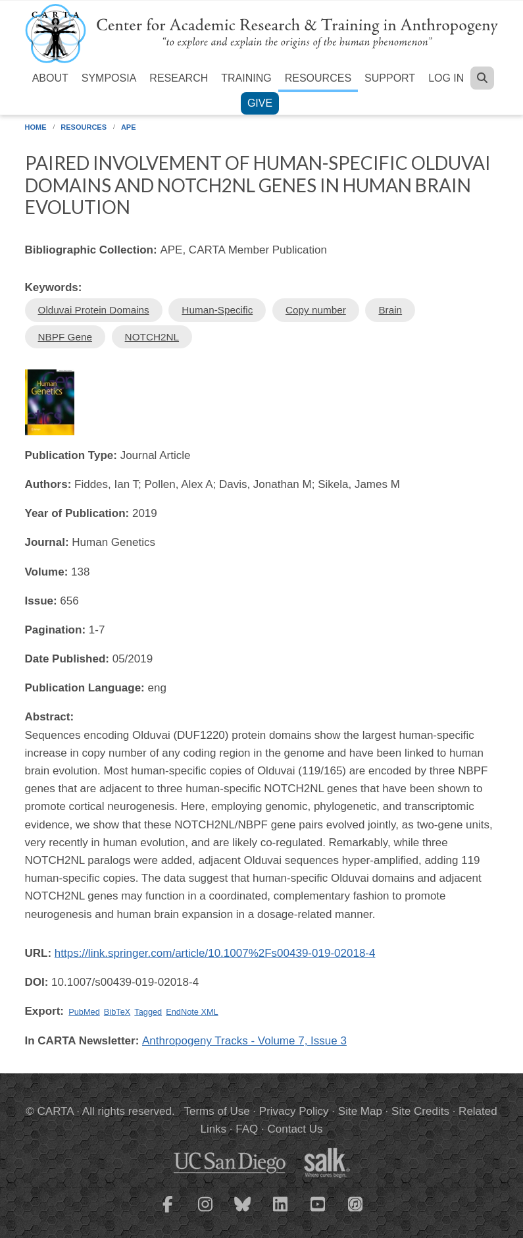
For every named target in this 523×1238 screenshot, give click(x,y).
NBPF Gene (65, 336)
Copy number (316, 309)
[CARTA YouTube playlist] (317, 1212)
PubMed (84, 1012)
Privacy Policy (294, 1111)
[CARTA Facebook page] (167, 1212)
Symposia (109, 78)
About (50, 78)
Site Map (360, 1111)
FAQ (247, 1129)
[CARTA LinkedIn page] (280, 1212)
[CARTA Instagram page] (205, 1212)
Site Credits (420, 1111)
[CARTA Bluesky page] (242, 1212)
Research (178, 78)
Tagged (148, 1012)
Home (36, 127)
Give (259, 103)
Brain (390, 309)
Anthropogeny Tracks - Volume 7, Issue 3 (244, 1041)
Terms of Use (217, 1111)
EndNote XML (192, 1012)
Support (389, 78)
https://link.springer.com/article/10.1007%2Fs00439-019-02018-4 (215, 953)
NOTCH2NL (152, 336)
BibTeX (117, 1012)
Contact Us (294, 1129)
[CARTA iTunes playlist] (355, 1203)
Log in (446, 78)
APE (128, 127)
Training (246, 78)
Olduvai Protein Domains (93, 309)
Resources (318, 78)
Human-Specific (217, 309)
